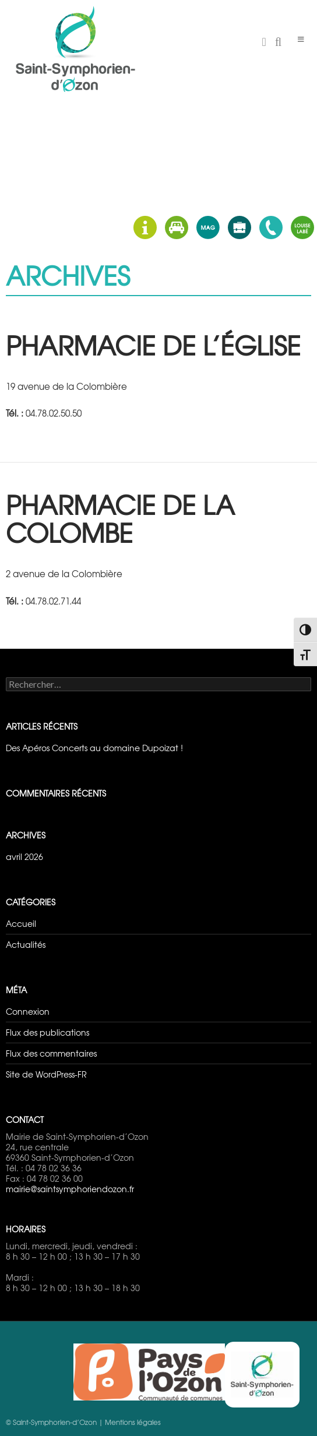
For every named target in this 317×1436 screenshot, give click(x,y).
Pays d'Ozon (149, 1372)
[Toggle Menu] (300, 39)
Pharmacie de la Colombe (120, 518)
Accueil (21, 923)
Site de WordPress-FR (46, 1074)
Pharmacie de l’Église (153, 345)
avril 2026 (24, 856)
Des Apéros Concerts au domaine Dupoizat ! (94, 747)
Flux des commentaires (51, 1053)
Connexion (28, 1011)
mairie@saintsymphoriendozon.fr (70, 1189)
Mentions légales (133, 1422)
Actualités (25, 944)
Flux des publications (47, 1032)
